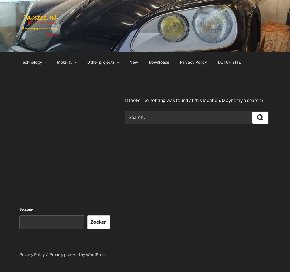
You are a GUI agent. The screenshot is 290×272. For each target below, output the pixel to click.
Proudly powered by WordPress (77, 254)
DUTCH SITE (229, 62)
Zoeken (26, 209)
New (133, 62)
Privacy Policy (193, 62)
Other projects (103, 62)
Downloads (159, 62)
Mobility (67, 62)
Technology (34, 62)
